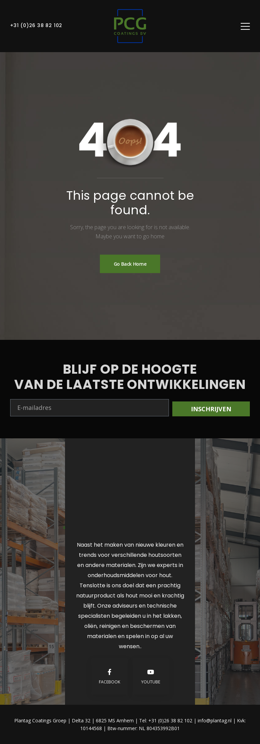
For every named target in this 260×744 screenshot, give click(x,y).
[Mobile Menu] (245, 26)
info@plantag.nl (215, 720)
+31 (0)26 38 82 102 (36, 25)
